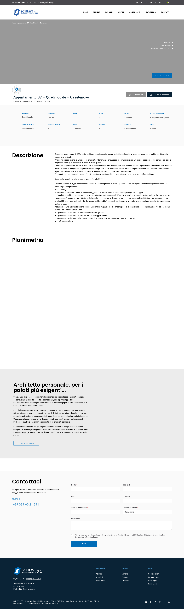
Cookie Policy (153, 574)
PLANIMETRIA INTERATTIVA (161, 48)
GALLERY (167, 42)
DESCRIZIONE (166, 45)
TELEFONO (127, 496)
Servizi (121, 12)
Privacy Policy (153, 577)
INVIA (84, 544)
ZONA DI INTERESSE (130, 507)
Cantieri (125, 577)
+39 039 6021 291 (23, 2)
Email (74, 496)
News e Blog (150, 12)
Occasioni (126, 581)
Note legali (152, 581)
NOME (74, 485)
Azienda (96, 12)
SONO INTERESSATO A (79, 507)
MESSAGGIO (75, 519)
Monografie (134, 12)
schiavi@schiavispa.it (47, 2)
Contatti (165, 12)
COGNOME (127, 485)
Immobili (109, 12)
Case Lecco (152, 584)
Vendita (125, 574)
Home (85, 12)
